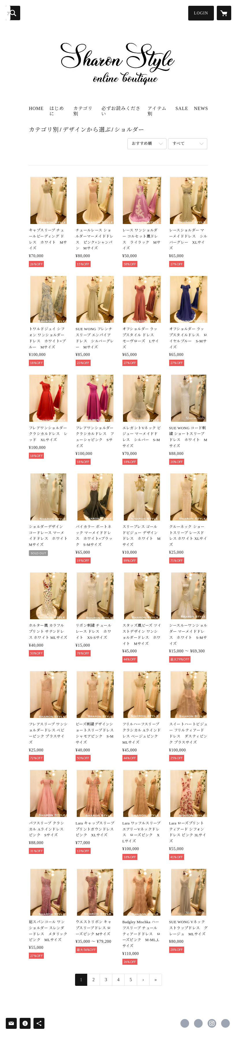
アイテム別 (157, 111)
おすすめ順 (142, 143)
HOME (36, 108)
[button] (201, 13)
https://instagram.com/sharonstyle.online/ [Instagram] (212, 1023)
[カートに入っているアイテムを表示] (224, 13)
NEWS (201, 108)
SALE (182, 108)
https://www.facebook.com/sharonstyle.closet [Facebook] (184, 1023)
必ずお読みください (121, 111)
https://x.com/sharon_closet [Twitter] (198, 1023)
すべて (178, 143)
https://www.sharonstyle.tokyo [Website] (225, 1023)
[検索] (13, 13)
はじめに (56, 111)
